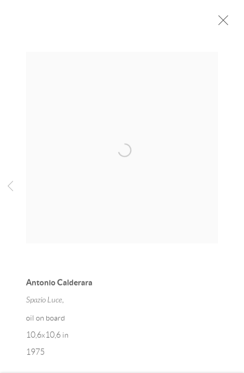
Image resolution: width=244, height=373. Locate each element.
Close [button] (220, 23)
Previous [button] (10, 186)
